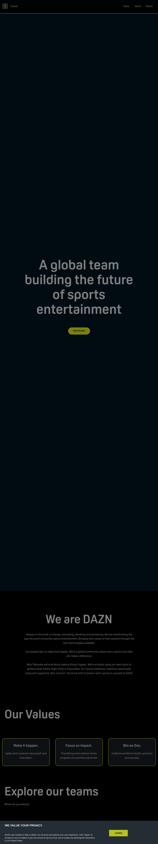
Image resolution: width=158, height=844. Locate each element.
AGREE (118, 837)
